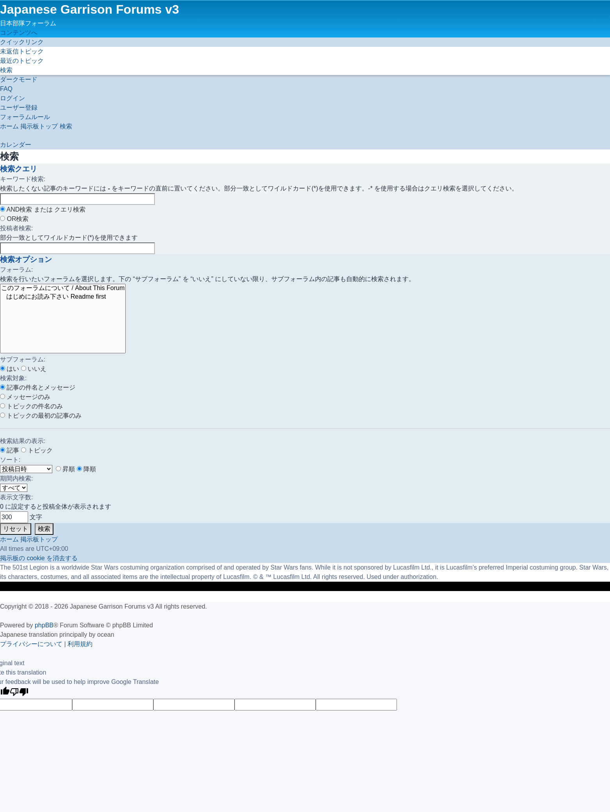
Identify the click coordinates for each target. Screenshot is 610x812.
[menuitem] (22, 51)
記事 (9, 450)
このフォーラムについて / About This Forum (62, 288)
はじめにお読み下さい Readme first (62, 297)
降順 (86, 469)
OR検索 (14, 218)
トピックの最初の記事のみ (41, 415)
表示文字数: (16, 497)
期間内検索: (16, 478)
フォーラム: (16, 269)
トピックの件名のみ (31, 406)
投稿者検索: (16, 228)
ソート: (10, 459)
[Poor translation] (19, 693)
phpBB (44, 625)
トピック (37, 450)
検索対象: (13, 378)
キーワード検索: (22, 179)
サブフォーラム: (22, 359)
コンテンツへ (18, 32)
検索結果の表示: (22, 441)
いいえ (33, 368)
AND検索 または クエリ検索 (42, 209)
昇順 (65, 469)
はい (9, 368)
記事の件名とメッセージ (37, 387)
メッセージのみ (25, 397)
